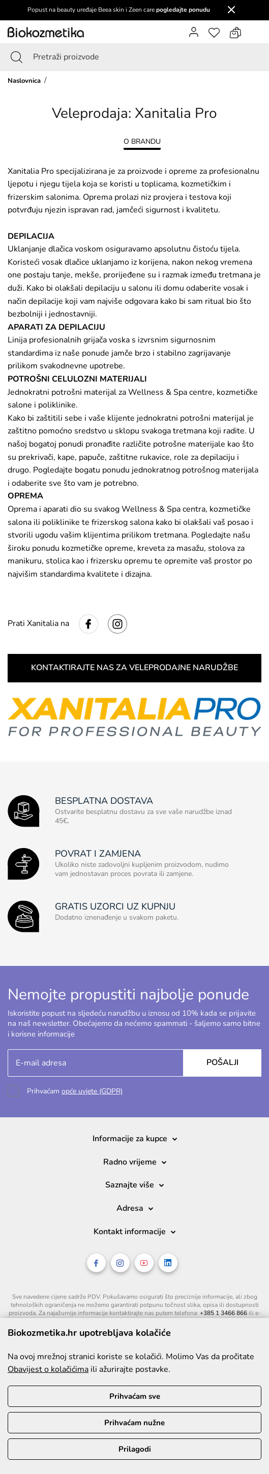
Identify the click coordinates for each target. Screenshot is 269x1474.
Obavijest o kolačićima (48, 1369)
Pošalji (222, 1062)
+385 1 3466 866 (223, 1313)
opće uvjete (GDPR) (92, 1091)
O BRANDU (142, 141)
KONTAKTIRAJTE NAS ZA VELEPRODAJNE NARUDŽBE (134, 667)
